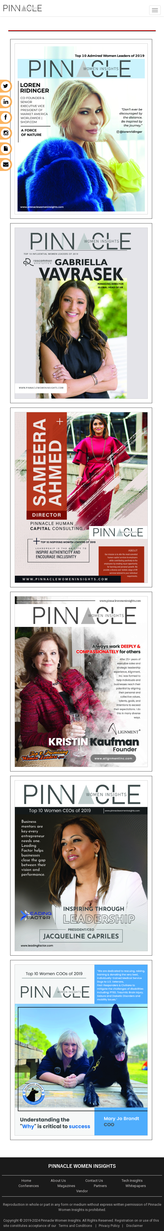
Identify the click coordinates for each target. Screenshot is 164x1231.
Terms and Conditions (75, 1226)
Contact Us (94, 1181)
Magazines (66, 1186)
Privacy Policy (109, 1226)
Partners (100, 1186)
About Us (58, 1181)
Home (26, 1181)
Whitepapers (135, 1186)
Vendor (82, 1191)
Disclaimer (134, 1226)
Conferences (28, 1186)
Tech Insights (132, 1181)
